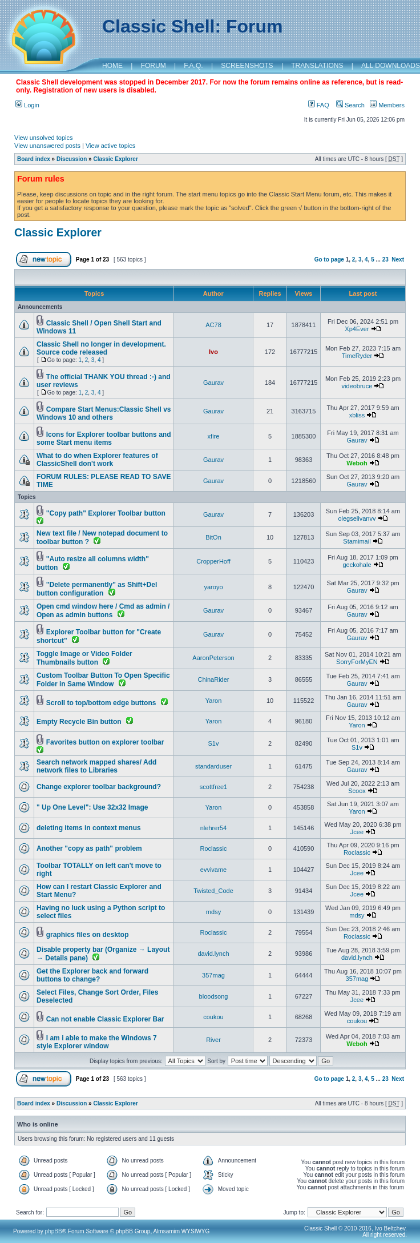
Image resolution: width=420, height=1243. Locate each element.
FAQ (318, 105)
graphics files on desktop (87, 935)
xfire (214, 436)
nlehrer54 (213, 827)
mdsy (213, 911)
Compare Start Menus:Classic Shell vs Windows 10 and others (104, 413)
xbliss (357, 415)
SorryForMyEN (357, 661)
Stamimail (356, 541)
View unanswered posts (47, 145)
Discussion (71, 159)
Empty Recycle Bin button (79, 722)
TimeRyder (357, 355)
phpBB (53, 1231)
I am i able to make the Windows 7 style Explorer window (97, 1042)
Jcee (357, 831)
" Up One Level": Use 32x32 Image (92, 807)
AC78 (213, 324)
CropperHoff (213, 561)
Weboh (356, 463)
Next (397, 259)
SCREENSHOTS (247, 66)
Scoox (357, 790)
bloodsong (213, 996)
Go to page (329, 259)
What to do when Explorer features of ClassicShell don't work (97, 460)
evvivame (213, 869)
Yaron (213, 700)
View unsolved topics (43, 137)
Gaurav (213, 382)
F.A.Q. (193, 66)
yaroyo (213, 587)
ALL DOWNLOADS (390, 66)
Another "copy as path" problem (89, 848)
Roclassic (213, 848)
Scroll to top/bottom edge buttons (101, 703)
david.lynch (213, 953)
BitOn (213, 537)
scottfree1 (213, 786)
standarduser (213, 766)
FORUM (153, 66)
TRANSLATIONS (317, 66)
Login (27, 105)
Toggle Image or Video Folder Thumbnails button (84, 658)
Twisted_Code (213, 890)
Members (387, 105)
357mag (213, 975)
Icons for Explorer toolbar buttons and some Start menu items (104, 438)
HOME (112, 66)
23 (385, 259)
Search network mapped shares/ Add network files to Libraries (96, 766)
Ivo (213, 351)
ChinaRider (213, 679)
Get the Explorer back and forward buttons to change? (92, 975)
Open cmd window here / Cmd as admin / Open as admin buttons (103, 610)
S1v (213, 743)
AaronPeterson (213, 657)
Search (350, 105)
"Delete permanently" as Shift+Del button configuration (97, 589)
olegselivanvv (356, 518)
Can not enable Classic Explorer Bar (105, 1019)
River (213, 1039)
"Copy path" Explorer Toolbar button (105, 513)
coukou (213, 1016)
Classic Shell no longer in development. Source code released (101, 348)
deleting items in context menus (89, 828)
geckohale (356, 564)
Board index (33, 159)
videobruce (357, 386)
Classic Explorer (115, 159)
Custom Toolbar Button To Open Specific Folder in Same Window (103, 679)
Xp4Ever (357, 328)
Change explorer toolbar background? (99, 787)
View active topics (110, 145)
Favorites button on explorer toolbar (105, 742)
